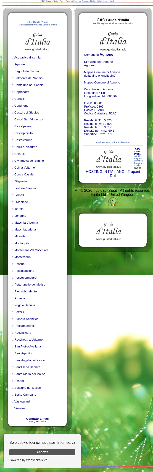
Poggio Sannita (24, 305)
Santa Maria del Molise (29, 374)
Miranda (19, 236)
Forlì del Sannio (25, 188)
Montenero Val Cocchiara (31, 250)
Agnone (19, 64)
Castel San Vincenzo (28, 119)
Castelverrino (23, 140)
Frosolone (21, 202)
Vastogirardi (22, 401)
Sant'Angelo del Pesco (29, 360)
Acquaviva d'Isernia (27, 57)
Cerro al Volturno (25, 147)
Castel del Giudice (26, 112)
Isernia (19, 209)
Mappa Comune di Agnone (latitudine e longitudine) (102, 73)
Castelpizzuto (23, 133)
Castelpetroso (23, 126)
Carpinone (21, 105)
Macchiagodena (25, 229)
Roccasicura (22, 332)
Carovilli (19, 98)
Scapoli (19, 381)
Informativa (66, 442)
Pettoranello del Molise (29, 284)
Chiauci (19, 153)
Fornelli (19, 195)
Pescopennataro (25, 277)
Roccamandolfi (24, 326)
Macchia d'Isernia (26, 222)
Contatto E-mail (37, 418)
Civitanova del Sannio (29, 160)
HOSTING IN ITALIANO (105, 172)
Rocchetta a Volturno (28, 339)
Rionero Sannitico (26, 319)
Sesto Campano (25, 394)
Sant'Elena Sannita (27, 367)
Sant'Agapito (23, 353)
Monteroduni (22, 257)
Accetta (42, 452)
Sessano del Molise (27, 387)
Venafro (19, 408)
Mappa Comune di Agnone (102, 82)
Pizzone (19, 298)
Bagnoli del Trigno (26, 71)
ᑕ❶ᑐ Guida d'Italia (137, 151)
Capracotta (21, 92)
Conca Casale (24, 174)
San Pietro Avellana (27, 346)
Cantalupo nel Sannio (28, 85)
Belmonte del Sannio (28, 78)
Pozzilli (19, 312)
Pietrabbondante (25, 291)
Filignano (20, 181)
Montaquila (21, 243)
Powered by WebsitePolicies (28, 460)
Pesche (19, 264)
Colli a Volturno (24, 167)
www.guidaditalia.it (37, 421)
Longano (20, 215)
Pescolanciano (24, 270)
